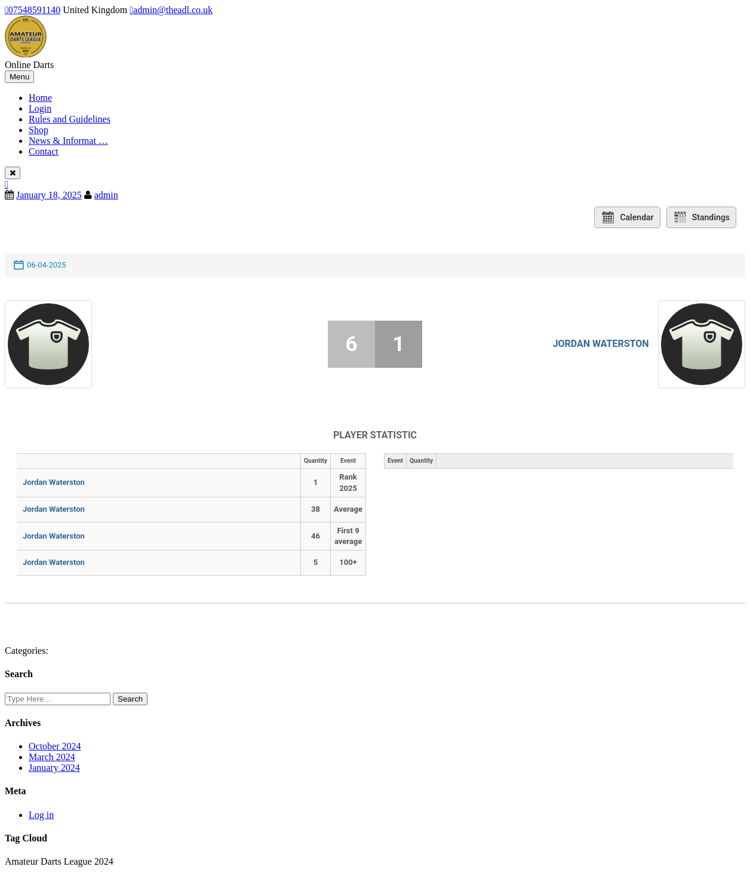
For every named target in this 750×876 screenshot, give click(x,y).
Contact (44, 151)
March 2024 (52, 757)
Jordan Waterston (601, 343)
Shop (38, 130)
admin (106, 195)
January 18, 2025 (49, 195)
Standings (701, 217)
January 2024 (54, 768)
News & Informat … (68, 141)
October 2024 (55, 746)
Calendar (627, 217)
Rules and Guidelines (69, 119)
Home (40, 98)
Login (40, 108)
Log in (41, 815)
